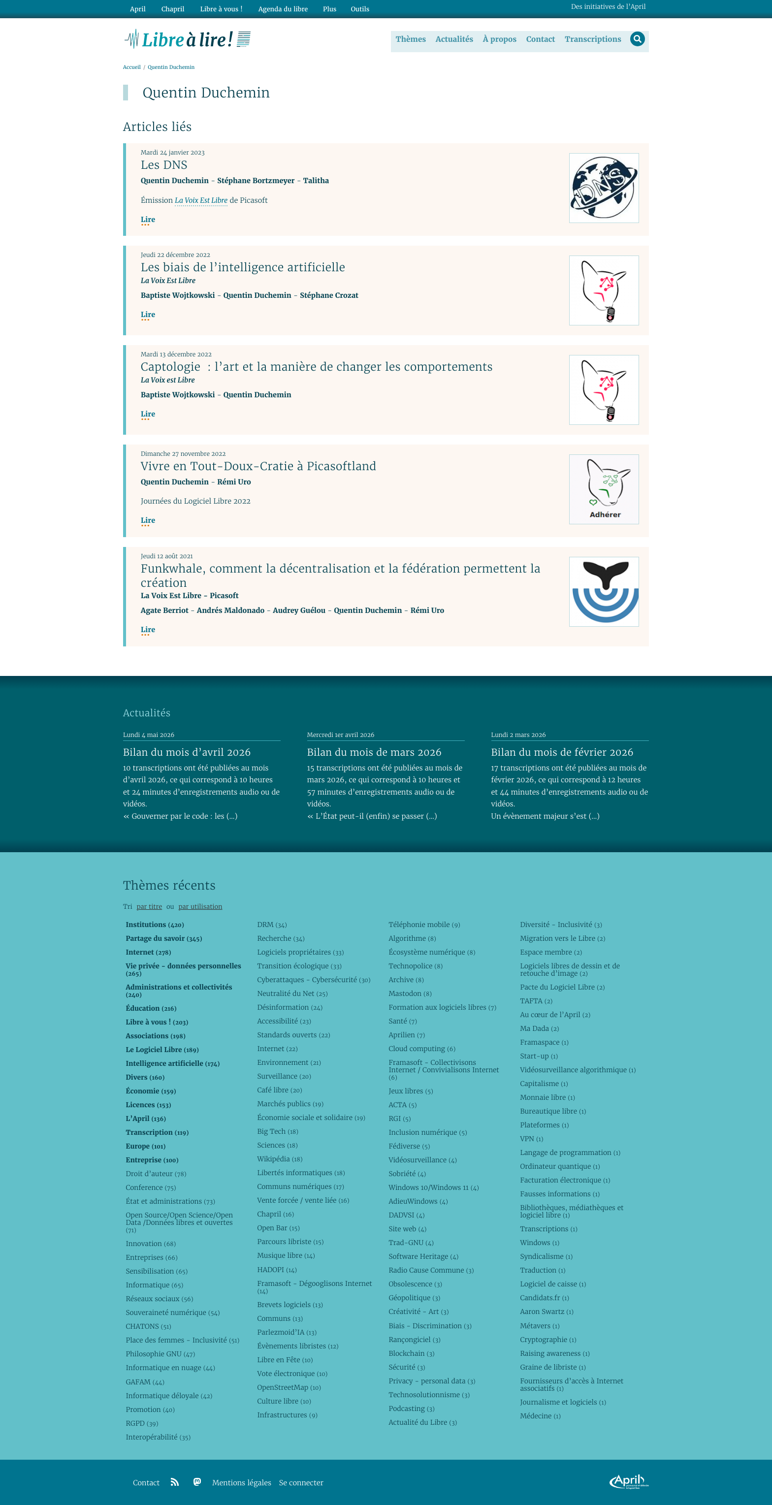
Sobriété (407, 1173)
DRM (272, 924)
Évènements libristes (297, 1346)
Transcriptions (592, 39)
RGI (399, 1118)
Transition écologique (299, 965)
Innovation (151, 1243)
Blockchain (411, 1352)
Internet (277, 1048)
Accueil (132, 67)
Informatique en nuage (170, 1367)
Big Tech (277, 1131)
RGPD (142, 1422)
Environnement (289, 1062)
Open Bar (278, 1227)
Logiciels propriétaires (300, 952)
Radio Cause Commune (431, 1270)
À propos (499, 39)
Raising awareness (555, 1352)
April (137, 8)
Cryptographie (548, 1339)
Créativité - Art (418, 1311)
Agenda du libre (277, 8)
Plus (323, 8)
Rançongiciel (414, 1339)
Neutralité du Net (292, 993)
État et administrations (170, 1201)
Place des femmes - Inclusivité (182, 1340)
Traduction (542, 1270)
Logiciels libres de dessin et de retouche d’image (570, 969)
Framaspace (544, 1042)
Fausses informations (560, 1193)
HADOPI (277, 1269)
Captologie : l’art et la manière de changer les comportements (317, 366)
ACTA (402, 1104)
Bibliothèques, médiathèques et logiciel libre (571, 1211)
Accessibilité (284, 1021)
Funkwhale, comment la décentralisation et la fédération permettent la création (341, 575)
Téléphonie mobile (424, 924)
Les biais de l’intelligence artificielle (243, 267)
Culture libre (284, 1401)
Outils (354, 8)
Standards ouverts (293, 1034)
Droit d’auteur (156, 1173)
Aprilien (406, 1034)
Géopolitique (414, 1297)
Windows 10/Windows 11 (433, 1187)
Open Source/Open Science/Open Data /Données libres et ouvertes (179, 1222)
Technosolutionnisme (429, 1394)
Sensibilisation (157, 1271)
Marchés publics (290, 1103)
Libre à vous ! (217, 8)
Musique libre (286, 1255)
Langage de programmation (570, 1152)
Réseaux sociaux (159, 1298)
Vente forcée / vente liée (303, 1200)
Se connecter (301, 1483)
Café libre (279, 1090)
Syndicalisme (546, 1256)
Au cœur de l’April (555, 1014)
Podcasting (411, 1408)
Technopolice (415, 965)
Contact (540, 39)
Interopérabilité (158, 1437)
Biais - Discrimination (430, 1325)
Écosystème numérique (431, 952)
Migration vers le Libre (562, 938)
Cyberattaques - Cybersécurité (313, 979)
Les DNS (164, 165)
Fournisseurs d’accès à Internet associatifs (571, 1385)
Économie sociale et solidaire (311, 1117)
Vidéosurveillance (422, 1159)
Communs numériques (300, 1186)
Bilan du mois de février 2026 (562, 752)
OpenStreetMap (289, 1387)
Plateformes (544, 1125)
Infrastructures (287, 1414)
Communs (280, 1317)
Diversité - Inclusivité (561, 924)
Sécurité (406, 1366)
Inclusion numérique (427, 1132)
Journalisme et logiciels (563, 1402)
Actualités (454, 39)
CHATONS (148, 1326)
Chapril (275, 1214)
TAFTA (536, 1000)
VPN (531, 1138)
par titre (149, 906)
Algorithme (412, 938)
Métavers (539, 1325)
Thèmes (410, 39)
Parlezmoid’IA (287, 1331)
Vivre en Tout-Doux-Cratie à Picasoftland (259, 466)
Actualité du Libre (422, 1422)
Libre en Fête (285, 1359)
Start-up (539, 1056)
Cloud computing (421, 1048)
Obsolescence (415, 1284)
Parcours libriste (290, 1241)
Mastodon (410, 993)
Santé (402, 1021)
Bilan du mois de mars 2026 (374, 752)
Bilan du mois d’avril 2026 (187, 752)
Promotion (150, 1409)
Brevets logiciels (290, 1304)
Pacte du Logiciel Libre (562, 987)
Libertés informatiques (301, 1172)
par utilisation (200, 906)
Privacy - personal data (431, 1381)
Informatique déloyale (169, 1395)
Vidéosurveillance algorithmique (578, 1069)
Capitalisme (544, 1083)
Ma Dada (539, 1028)
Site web (407, 1228)
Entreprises (151, 1257)
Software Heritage (423, 1256)
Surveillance (284, 1076)
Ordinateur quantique (560, 1166)
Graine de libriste (553, 1366)
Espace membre (551, 952)
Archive (406, 979)
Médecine (540, 1415)
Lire (148, 219)
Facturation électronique (565, 1180)
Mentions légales (241, 1483)
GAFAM (145, 1381)
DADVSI (406, 1215)
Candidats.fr (544, 1297)
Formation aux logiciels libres (442, 1007)
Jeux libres (410, 1091)
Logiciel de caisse (553, 1284)
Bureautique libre (553, 1111)
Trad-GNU (411, 1242)
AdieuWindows (418, 1201)
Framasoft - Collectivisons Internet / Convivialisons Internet (443, 1070)
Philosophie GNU (160, 1353)
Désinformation (289, 1007)
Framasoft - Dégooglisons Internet (314, 1287)
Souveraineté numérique (173, 1312)
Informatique (154, 1285)
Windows (539, 1242)
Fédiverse (409, 1146)
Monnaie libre (547, 1097)
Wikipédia (279, 1158)
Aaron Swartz (547, 1311)
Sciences (277, 1145)
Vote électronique (292, 1373)
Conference (151, 1187)
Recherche (281, 938)
